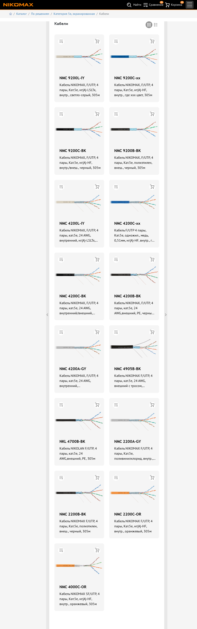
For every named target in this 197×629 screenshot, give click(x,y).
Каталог (21, 14)
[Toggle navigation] (190, 5)
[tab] (149, 24)
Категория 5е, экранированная (74, 14)
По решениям (40, 14)
